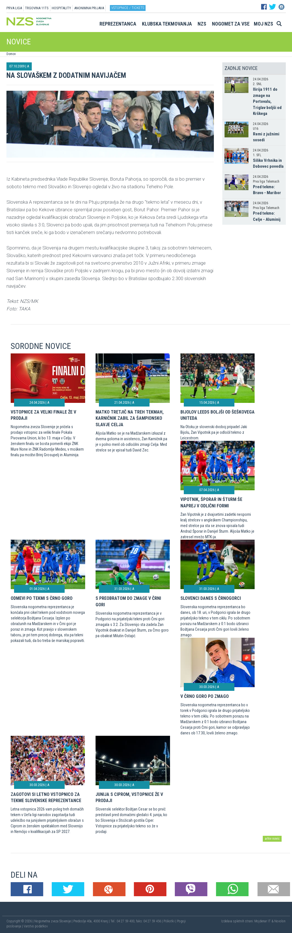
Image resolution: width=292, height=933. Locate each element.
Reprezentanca (117, 24)
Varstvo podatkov (36, 926)
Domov (11, 54)
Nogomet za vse (231, 24)
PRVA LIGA (14, 8)
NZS (202, 24)
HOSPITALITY (61, 8)
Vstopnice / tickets (127, 8)
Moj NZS (263, 24)
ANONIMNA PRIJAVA (89, 8)
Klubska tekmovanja (167, 24)
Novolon (280, 921)
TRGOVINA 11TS (37, 8)
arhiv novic (272, 839)
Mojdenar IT (262, 921)
